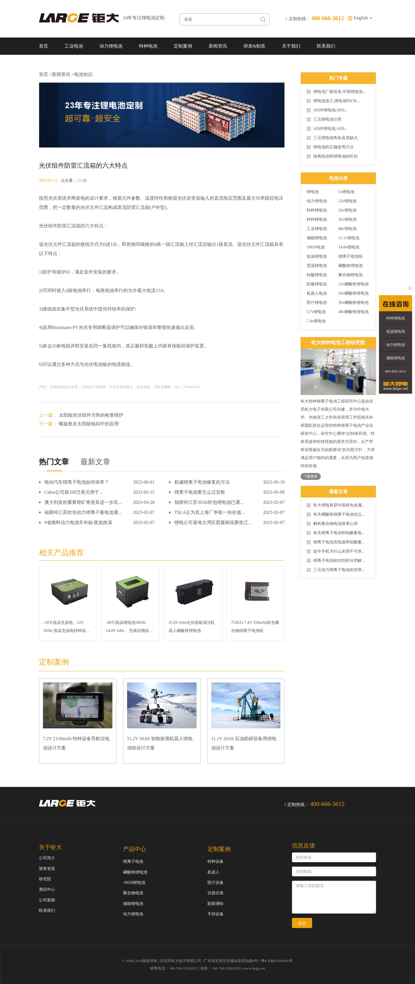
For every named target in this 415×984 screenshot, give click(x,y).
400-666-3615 (395, 371)
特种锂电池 (317, 210)
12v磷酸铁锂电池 (353, 284)
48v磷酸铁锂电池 (353, 312)
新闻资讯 (218, 46)
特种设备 (215, 861)
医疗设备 (215, 882)
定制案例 (183, 46)
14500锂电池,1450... (327, 129)
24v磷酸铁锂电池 (353, 293)
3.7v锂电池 (316, 312)
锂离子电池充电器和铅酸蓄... (336, 542)
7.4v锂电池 (316, 321)
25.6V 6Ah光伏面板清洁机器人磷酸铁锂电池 (192, 626)
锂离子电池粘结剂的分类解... (336, 561)
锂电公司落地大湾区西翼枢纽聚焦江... (213, 522)
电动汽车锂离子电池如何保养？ (76, 482)
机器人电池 (317, 293)
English (363, 17)
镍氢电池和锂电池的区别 (332, 156)
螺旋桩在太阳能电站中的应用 (89, 423)
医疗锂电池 (317, 303)
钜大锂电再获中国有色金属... (336, 505)
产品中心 (134, 849)
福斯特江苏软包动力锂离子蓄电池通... (83, 512)
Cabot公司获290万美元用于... (73, 492)
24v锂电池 (347, 210)
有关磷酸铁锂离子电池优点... (336, 514)
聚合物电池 (133, 893)
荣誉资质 (47, 869)
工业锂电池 (317, 229)
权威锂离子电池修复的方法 (202, 482)
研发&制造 (254, 46)
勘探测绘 (215, 903)
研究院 (45, 879)
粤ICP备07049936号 (277, 961)
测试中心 (47, 889)
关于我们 (291, 46)
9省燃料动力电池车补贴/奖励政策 (78, 522)
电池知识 (83, 74)
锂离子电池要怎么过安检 (199, 492)
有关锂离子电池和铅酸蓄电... (336, 533)
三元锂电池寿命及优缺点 (332, 138)
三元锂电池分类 (324, 119)
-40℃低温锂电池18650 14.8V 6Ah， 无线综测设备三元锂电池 (129, 627)
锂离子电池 (133, 861)
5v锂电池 (346, 192)
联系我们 (326, 46)
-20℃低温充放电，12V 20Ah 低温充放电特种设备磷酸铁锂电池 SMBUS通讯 (67, 627)
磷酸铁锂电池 (350, 266)
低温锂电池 (317, 257)
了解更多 (311, 476)
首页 (43, 46)
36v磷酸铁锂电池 (353, 303)
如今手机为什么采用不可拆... (336, 551)
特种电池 (148, 46)
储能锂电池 (317, 238)
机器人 (213, 872)
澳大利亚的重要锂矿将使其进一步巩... (83, 502)
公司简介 (47, 858)
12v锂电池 (347, 201)
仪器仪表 (215, 893)
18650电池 (316, 247)
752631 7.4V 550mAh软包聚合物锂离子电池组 (255, 626)
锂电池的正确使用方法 (330, 147)
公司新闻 (47, 900)
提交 (302, 923)
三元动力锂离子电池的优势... (336, 570)
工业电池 (74, 46)
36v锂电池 (347, 220)
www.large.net (254, 968)
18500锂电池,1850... (327, 110)
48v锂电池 (347, 229)
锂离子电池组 (350, 257)
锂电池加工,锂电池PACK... (333, 101)
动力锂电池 (110, 46)
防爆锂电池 (317, 284)
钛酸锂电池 (317, 275)
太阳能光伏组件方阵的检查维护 (91, 415)
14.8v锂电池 (349, 247)
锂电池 (313, 192)
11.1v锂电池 (348, 238)
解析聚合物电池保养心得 (332, 524)
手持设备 (215, 914)
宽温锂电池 (317, 266)
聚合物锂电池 (350, 275)
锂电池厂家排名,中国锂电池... (336, 92)
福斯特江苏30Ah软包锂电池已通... (209, 502)
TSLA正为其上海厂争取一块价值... (209, 512)
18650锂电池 (134, 882)
